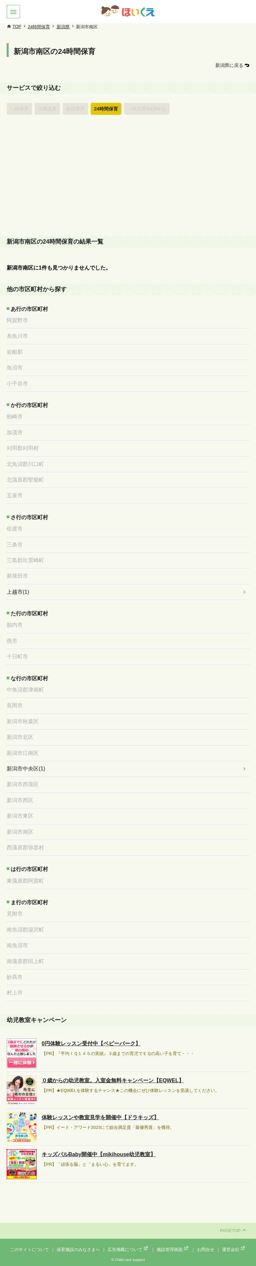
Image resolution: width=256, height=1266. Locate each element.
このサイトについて (29, 1249)
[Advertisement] (128, 177)
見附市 (15, 914)
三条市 (15, 544)
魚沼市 (15, 367)
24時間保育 (39, 26)
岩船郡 (15, 352)
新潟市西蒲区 (23, 784)
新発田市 (17, 576)
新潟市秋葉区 (23, 721)
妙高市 (15, 977)
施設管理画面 (173, 1249)
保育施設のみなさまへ (78, 1249)
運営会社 (234, 1249)
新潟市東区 (20, 816)
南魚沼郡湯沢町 (25, 930)
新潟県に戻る (229, 65)
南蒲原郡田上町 (25, 961)
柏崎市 (15, 416)
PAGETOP (233, 1230)
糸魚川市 (17, 336)
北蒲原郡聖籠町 (25, 480)
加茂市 (15, 432)
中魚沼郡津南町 (25, 690)
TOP (16, 26)
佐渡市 (15, 528)
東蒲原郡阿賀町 (25, 881)
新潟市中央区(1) (26, 768)
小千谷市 (17, 383)
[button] (13, 11)
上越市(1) (18, 592)
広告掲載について (128, 1249)
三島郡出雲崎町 (25, 560)
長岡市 (15, 705)
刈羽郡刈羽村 (23, 448)
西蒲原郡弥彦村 (25, 847)
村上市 (15, 992)
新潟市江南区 (23, 753)
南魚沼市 (17, 945)
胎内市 (15, 625)
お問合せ (205, 1249)
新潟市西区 (20, 800)
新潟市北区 (20, 737)
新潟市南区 (20, 832)
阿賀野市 (17, 320)
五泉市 (15, 495)
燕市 (12, 641)
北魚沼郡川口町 (25, 464)
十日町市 (17, 656)
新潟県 (63, 26)
